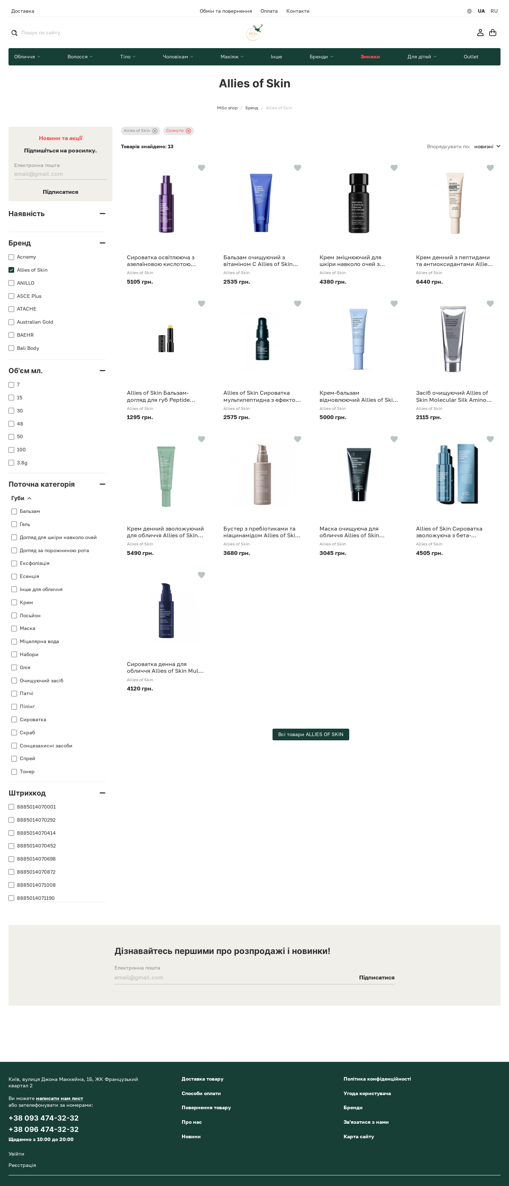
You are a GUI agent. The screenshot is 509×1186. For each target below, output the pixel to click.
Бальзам (30, 511)
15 (19, 397)
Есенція (29, 576)
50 (20, 436)
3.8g (22, 462)
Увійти (16, 1154)
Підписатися (60, 191)
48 (20, 424)
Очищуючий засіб (41, 680)
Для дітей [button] (420, 56)
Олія (25, 667)
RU (494, 11)
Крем (26, 602)
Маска (27, 628)
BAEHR (25, 335)
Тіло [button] (126, 56)
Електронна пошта (37, 165)
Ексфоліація (34, 563)
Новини (191, 1136)
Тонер (27, 771)
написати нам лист (59, 1098)
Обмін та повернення (226, 11)
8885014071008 (36, 885)
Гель (25, 524)
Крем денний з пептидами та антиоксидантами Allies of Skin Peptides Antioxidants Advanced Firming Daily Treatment (453, 260)
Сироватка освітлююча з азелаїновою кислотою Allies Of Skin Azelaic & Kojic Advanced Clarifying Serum (165, 260)
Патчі (26, 693)
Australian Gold (35, 322)
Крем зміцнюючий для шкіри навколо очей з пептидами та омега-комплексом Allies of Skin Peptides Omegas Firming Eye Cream (355, 260)
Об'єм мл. (25, 371)
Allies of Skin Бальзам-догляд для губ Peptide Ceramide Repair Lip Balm (161, 396)
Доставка (22, 11)
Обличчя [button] (25, 56)
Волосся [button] (78, 56)
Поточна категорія (41, 484)
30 (20, 410)
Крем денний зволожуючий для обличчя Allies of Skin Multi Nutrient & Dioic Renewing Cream (165, 532)
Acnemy (26, 257)
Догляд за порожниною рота (54, 550)
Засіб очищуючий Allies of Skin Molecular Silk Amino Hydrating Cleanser (452, 396)
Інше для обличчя (41, 589)
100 (21, 449)
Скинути (178, 131)
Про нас (192, 1122)
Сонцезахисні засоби (46, 745)
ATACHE (26, 309)
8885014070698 (36, 859)
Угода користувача (367, 1093)
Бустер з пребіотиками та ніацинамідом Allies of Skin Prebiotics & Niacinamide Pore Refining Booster (261, 532)
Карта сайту (359, 1136)
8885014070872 (36, 872)
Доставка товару (202, 1079)
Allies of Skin (32, 270)
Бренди (353, 1107)
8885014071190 (36, 898)
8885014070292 (36, 820)
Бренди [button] (319, 56)
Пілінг (27, 706)
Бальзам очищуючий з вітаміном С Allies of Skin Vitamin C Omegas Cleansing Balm (262, 260)
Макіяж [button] (230, 56)
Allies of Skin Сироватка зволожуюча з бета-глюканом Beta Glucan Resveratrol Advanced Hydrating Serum (449, 532)
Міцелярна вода (39, 641)
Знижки (370, 56)
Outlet (471, 56)
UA (481, 11)
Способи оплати (201, 1093)
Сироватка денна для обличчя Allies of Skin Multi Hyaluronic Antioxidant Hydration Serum (164, 667)
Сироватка (33, 719)
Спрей (27, 758)
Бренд (19, 243)
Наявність (26, 214)
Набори (29, 654)
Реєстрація (22, 1165)
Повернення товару (206, 1107)
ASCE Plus (29, 296)
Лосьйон (30, 615)
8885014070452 (36, 846)
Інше (276, 56)
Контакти (298, 11)
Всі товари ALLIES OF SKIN (311, 734)
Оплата (269, 11)
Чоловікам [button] (176, 56)
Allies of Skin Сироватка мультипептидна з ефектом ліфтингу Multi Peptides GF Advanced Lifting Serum (261, 396)
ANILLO (25, 283)
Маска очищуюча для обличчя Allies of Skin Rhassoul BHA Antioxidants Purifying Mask (357, 532)
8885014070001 (36, 807)
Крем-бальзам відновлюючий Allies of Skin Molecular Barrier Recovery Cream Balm (358, 396)
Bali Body (28, 348)
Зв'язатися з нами (366, 1122)
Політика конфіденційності (377, 1079)
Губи (21, 498)
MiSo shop (227, 107)
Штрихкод (27, 793)
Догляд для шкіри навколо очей (58, 537)
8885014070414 (36, 833)
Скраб (27, 732)
